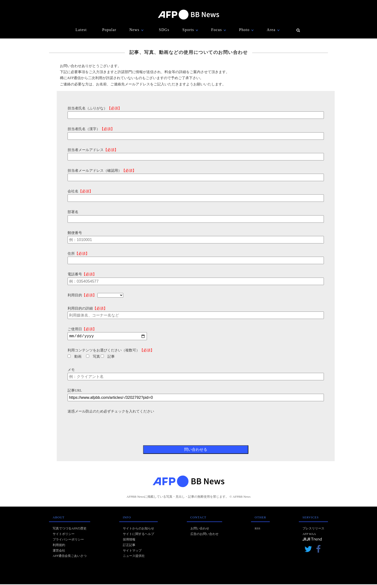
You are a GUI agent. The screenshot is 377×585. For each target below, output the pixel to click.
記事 (108, 357)
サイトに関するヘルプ (138, 534)
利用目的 (82, 295)
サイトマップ (132, 551)
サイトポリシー (64, 534)
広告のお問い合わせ (204, 534)
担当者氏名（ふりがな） (95, 108)
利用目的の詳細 (87, 308)
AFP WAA (309, 534)
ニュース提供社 (134, 556)
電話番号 (82, 274)
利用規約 (59, 545)
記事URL (75, 391)
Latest (81, 30)
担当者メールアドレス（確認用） (102, 170)
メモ (71, 370)
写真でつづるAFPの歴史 (70, 529)
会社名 (80, 191)
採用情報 (129, 540)
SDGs (164, 30)
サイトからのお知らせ (138, 529)
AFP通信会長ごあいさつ (70, 556)
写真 (93, 357)
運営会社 (59, 551)
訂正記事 (129, 545)
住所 (78, 253)
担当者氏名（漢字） (91, 129)
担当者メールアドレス (93, 150)
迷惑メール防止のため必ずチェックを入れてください (111, 412)
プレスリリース (313, 529)
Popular (109, 30)
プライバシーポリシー (68, 540)
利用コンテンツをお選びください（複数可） (111, 351)
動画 (75, 357)
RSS (257, 529)
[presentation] (104, 424)
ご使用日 (82, 329)
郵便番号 (75, 233)
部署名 (73, 212)
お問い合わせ (199, 529)
